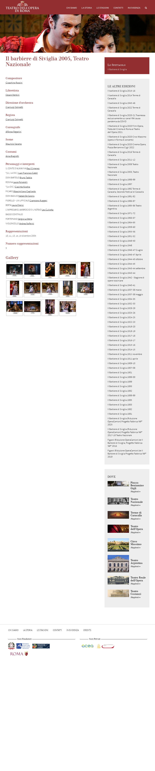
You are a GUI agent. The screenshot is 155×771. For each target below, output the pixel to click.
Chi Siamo (71, 8)
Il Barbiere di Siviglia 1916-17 (121, 340)
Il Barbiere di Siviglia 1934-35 (121, 299)
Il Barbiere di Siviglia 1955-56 (121, 231)
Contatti (118, 8)
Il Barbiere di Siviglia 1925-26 (121, 312)
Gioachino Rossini (14, 82)
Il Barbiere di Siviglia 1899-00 (121, 377)
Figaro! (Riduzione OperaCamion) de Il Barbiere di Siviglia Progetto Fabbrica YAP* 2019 (127, 453)
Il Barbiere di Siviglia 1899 (120, 381)
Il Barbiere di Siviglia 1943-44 (121, 273)
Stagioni (135, 491)
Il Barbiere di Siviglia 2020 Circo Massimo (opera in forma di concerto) (127, 138)
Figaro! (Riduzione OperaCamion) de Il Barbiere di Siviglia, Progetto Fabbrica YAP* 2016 (125, 443)
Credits (87, 630)
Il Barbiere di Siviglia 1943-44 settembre (126, 268)
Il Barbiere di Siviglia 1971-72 (121, 213)
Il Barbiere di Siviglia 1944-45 (121, 263)
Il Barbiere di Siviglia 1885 (120, 400)
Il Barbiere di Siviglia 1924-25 (121, 317)
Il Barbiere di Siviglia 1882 (120, 409)
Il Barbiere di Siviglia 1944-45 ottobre (125, 259)
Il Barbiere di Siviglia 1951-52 (121, 236)
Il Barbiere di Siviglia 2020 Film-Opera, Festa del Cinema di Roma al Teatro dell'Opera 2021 (126, 129)
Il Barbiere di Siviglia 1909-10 (121, 363)
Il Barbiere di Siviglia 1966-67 (121, 217)
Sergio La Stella (25, 219)
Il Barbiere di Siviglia (117, 69)
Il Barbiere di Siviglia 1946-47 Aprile (124, 254)
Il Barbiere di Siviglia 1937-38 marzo (125, 289)
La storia (86, 8)
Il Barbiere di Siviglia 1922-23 (121, 322)
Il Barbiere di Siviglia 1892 (120, 390)
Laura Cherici (18, 205)
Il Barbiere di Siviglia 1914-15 (121, 349)
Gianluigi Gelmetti (14, 107)
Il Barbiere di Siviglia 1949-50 (121, 240)
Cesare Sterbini (13, 95)
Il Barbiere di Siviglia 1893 (120, 386)
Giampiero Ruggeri (38, 200)
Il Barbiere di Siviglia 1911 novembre (125, 354)
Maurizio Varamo (14, 144)
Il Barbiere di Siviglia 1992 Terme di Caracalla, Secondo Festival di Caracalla (126, 190)
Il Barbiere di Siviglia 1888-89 (121, 395)
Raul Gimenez (33, 168)
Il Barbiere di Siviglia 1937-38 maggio (125, 294)
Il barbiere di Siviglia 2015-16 (121, 90)
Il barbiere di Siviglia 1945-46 (121, 103)
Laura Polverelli (20, 182)
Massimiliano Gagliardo (24, 191)
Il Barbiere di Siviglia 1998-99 (121, 179)
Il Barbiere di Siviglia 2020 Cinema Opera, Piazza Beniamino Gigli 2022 (127, 146)
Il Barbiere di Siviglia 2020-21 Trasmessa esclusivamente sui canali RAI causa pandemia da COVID (126, 118)
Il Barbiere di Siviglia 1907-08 (121, 368)
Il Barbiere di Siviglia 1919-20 (121, 326)
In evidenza (134, 8)
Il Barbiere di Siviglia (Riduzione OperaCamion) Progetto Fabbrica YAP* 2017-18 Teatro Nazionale (125, 432)
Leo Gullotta (47, 209)
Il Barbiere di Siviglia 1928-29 (121, 308)
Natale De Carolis (26, 196)
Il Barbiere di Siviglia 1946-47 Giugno (125, 250)
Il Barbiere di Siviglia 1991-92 (121, 196)
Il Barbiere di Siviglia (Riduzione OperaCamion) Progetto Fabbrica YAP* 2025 (125, 421)
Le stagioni (102, 8)
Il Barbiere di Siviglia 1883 (120, 404)
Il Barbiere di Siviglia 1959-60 (121, 227)
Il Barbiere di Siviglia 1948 (120, 245)
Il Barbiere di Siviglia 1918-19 (121, 331)
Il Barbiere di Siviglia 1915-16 (121, 345)
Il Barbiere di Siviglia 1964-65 (121, 222)
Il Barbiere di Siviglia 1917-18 (121, 335)
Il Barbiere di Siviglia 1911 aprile (123, 358)
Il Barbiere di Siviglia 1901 (120, 372)
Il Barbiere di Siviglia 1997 (120, 184)
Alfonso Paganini (13, 131)
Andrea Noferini (26, 223)
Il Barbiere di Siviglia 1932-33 (121, 303)
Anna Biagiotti (12, 156)
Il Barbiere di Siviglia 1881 (120, 413)
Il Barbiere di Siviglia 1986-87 (121, 201)
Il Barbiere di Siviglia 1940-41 (121, 285)
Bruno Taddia (26, 177)
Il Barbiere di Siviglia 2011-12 (121, 159)
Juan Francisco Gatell (28, 173)
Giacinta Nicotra (22, 186)
